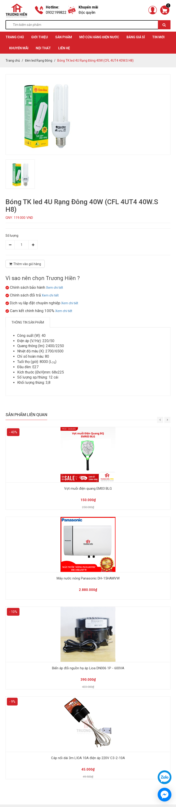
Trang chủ (13, 60)
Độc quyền (87, 12)
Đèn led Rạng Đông (38, 60)
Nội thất (43, 48)
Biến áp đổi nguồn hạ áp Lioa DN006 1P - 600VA (88, 668)
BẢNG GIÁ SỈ (135, 37)
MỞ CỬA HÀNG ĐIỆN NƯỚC (99, 37)
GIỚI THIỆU (39, 37)
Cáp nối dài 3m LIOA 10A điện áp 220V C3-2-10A (88, 758)
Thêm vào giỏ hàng (25, 264)
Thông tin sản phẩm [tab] (27, 322)
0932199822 (56, 12)
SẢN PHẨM (63, 37)
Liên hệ (64, 48)
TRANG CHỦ (15, 37)
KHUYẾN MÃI (18, 48)
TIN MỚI (158, 37)
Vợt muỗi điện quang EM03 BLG (88, 488)
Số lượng (12, 235)
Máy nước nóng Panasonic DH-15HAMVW (88, 578)
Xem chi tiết (54, 287)
